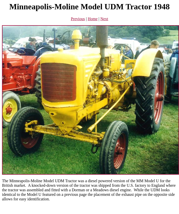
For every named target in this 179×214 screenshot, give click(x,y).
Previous (78, 19)
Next (104, 19)
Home (93, 19)
